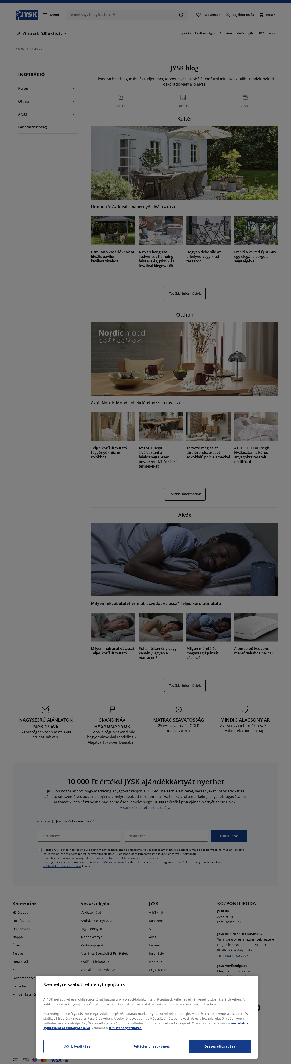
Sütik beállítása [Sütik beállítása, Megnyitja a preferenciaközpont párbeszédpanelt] (77, 1046)
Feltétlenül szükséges (151, 1046)
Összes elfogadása (220, 1046)
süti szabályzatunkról (125, 1028)
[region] (147, 1017)
